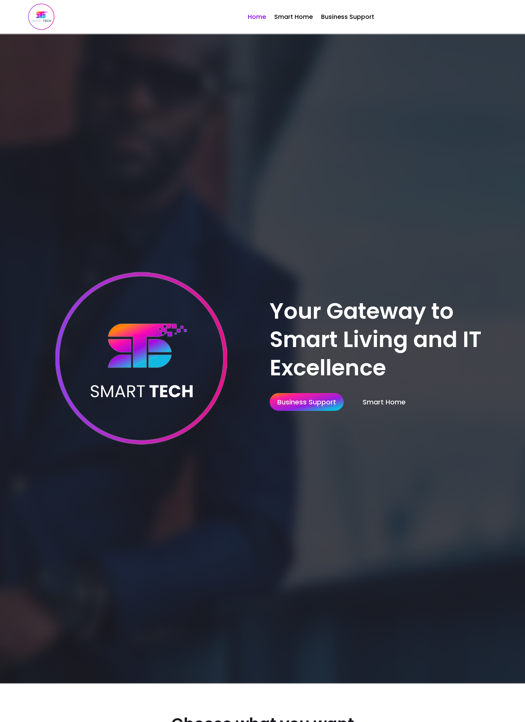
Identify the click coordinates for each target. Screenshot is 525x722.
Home (257, 16)
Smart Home (293, 16)
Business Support (347, 16)
